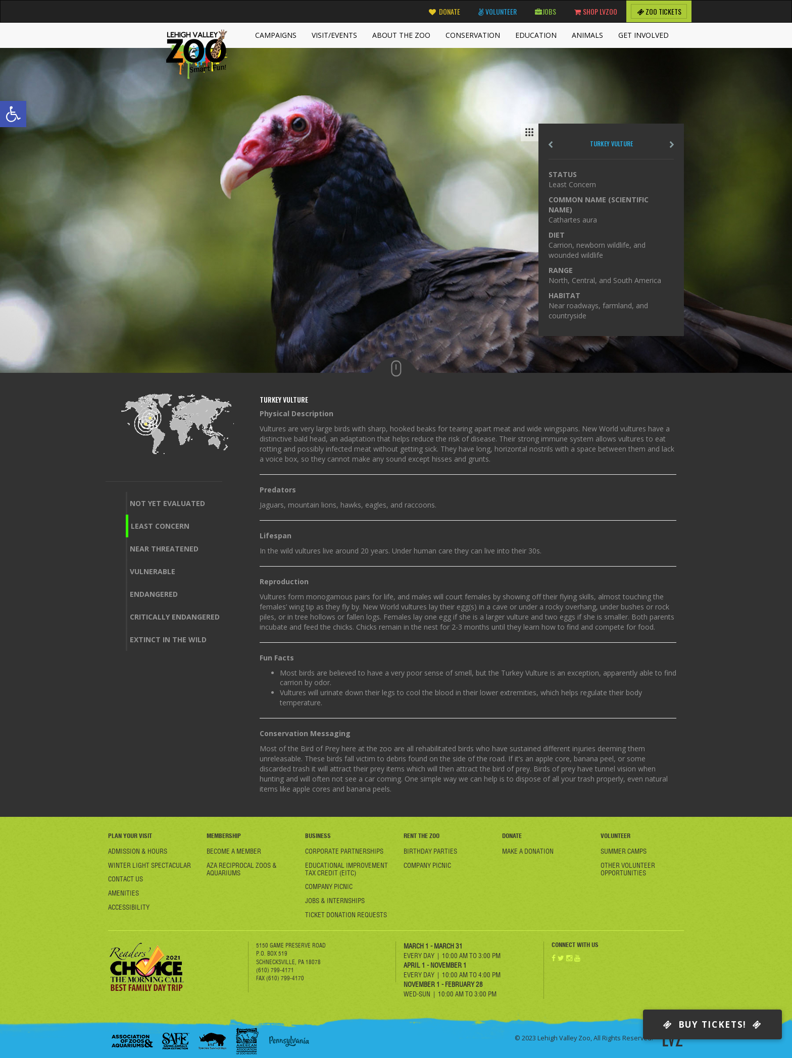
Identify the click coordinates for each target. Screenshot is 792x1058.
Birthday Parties (430, 851)
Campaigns (275, 35)
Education (536, 35)
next (672, 144)
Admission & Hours (137, 851)
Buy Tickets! (712, 1024)
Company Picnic (329, 886)
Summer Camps (624, 851)
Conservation (472, 35)
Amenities (123, 893)
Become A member (234, 851)
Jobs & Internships (335, 901)
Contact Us (125, 879)
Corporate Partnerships (344, 851)
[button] (13, 114)
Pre (551, 144)
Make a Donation (528, 851)
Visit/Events (334, 35)
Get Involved (643, 35)
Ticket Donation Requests (346, 915)
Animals (587, 35)
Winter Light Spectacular (149, 865)
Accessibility (129, 907)
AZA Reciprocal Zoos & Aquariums (242, 869)
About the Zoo (401, 35)
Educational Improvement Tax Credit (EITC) (346, 869)
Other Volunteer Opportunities (628, 869)
